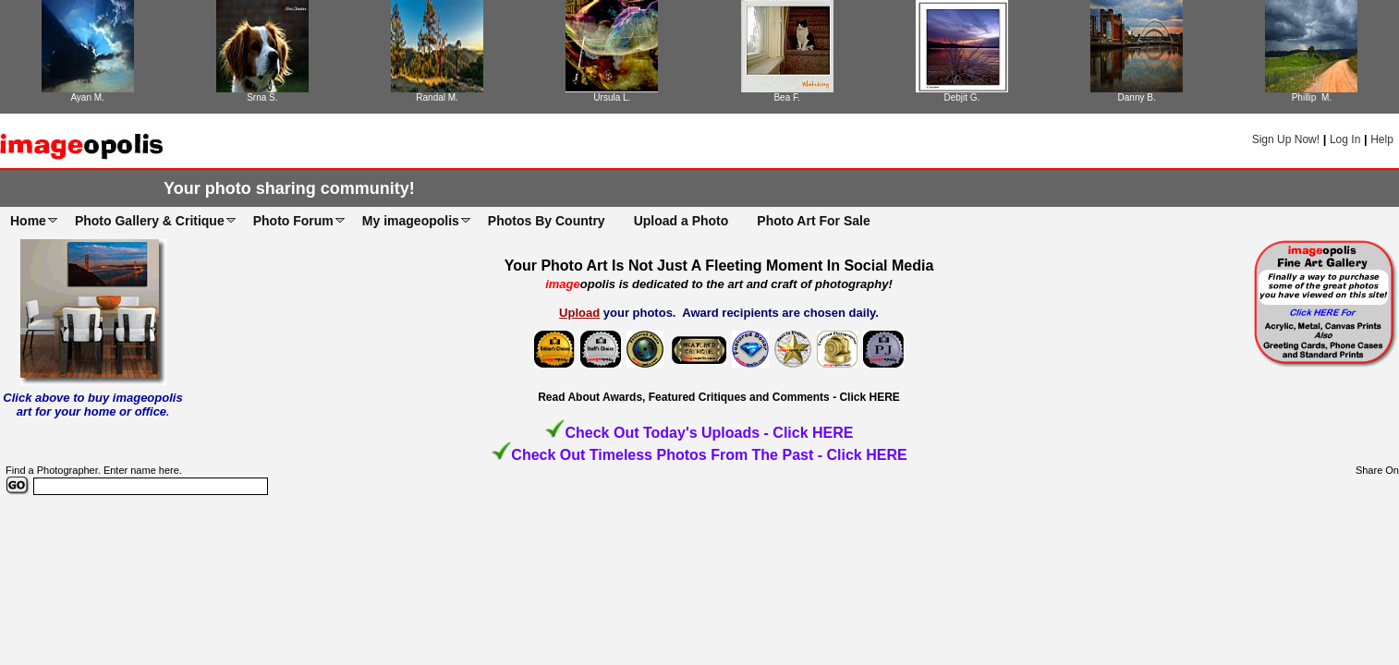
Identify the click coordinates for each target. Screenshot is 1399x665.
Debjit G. (961, 97)
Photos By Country (546, 220)
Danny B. (1137, 97)
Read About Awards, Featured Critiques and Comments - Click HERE (719, 397)
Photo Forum (293, 220)
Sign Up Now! (1286, 139)
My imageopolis (410, 220)
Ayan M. (87, 97)
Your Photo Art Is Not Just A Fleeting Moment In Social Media (719, 265)
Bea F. (786, 97)
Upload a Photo (681, 220)
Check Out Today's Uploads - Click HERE (709, 433)
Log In (1345, 139)
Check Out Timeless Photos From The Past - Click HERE (708, 455)
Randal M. (437, 97)
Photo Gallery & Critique (150, 220)
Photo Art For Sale (813, 220)
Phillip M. (1312, 97)
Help (1381, 139)
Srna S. (262, 97)
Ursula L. (611, 97)
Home (28, 220)
